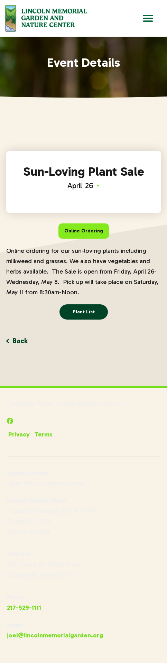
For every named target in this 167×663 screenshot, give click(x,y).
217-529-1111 (24, 607)
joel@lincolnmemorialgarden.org (55, 635)
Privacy (19, 434)
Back (17, 341)
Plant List (84, 312)
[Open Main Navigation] (148, 18)
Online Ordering (83, 231)
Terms (44, 434)
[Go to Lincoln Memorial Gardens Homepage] (45, 18)
